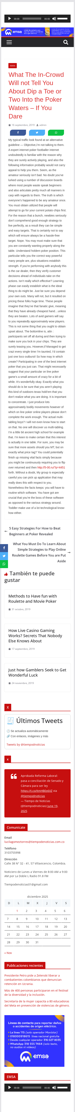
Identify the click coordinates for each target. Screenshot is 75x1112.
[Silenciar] (54, 19)
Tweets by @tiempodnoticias (26, 744)
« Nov (8, 953)
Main (12, 65)
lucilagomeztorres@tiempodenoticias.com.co (34, 842)
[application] (37, 19)
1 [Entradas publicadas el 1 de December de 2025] (17, 911)
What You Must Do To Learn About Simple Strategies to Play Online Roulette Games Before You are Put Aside (41, 552)
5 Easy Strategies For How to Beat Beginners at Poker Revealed (32, 531)
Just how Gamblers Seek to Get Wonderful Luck (37, 672)
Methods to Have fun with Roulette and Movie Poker (32, 598)
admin (42, 125)
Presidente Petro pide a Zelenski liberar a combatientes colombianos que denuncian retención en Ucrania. (33, 980)
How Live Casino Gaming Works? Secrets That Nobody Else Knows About (35, 636)
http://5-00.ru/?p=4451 (51, 467)
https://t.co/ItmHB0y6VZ (36, 791)
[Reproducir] (10, 19)
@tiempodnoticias (33, 796)
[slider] (32, 19)
